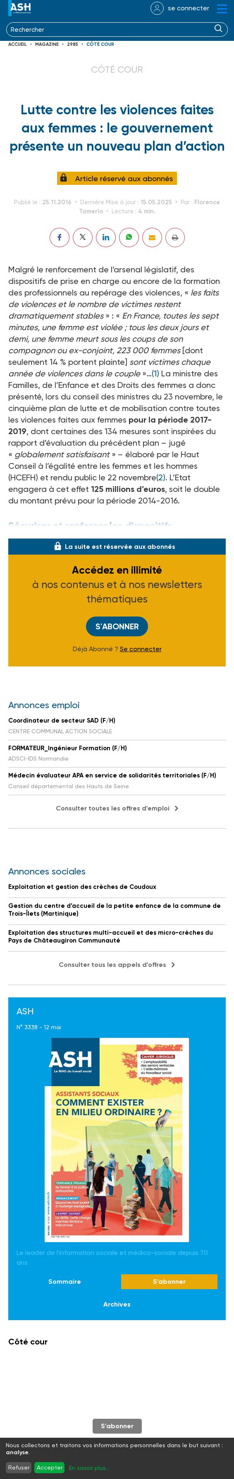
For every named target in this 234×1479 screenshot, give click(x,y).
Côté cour (100, 44)
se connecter (188, 8)
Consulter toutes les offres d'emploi (113, 808)
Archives (117, 1304)
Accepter (49, 1467)
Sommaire (64, 1281)
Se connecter (141, 649)
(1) (155, 373)
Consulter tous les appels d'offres (112, 965)
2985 (72, 44)
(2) (160, 477)
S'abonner (117, 626)
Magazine (47, 44)
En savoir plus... (89, 1468)
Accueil (17, 44)
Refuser (18, 1467)
